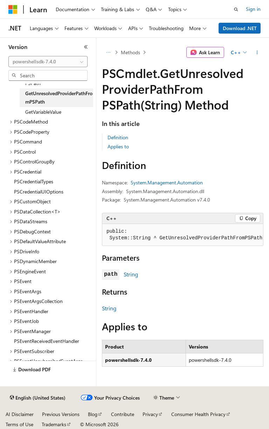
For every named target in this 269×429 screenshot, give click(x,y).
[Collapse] (85, 47)
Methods (130, 52)
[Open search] (236, 9)
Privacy (150, 414)
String (131, 274)
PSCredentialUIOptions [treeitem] (38, 191)
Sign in (253, 9)
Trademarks (54, 424)
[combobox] (48, 61)
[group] (182, 235)
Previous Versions (61, 414)
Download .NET (240, 28)
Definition (118, 137)
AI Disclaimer (20, 414)
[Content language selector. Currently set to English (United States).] (38, 397)
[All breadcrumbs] (108, 52)
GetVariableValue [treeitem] (43, 111)
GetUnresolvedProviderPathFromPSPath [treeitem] (58, 97)
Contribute (122, 414)
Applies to (118, 146)
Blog (92, 414)
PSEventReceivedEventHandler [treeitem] (46, 341)
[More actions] (257, 52)
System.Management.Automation (167, 182)
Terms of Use (19, 424)
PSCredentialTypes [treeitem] (33, 181)
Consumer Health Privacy (198, 414)
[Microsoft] (13, 9)
